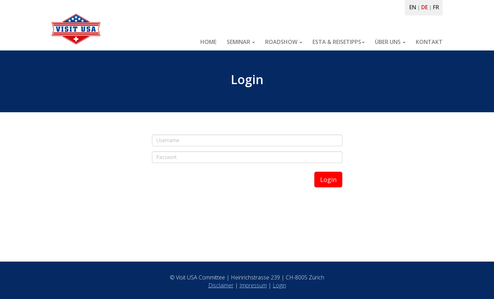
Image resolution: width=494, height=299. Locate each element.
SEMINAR (241, 42)
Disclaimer (221, 285)
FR (436, 7)
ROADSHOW (283, 42)
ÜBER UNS (390, 42)
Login (328, 179)
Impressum (253, 285)
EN (412, 7)
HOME (208, 42)
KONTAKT (429, 42)
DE (424, 7)
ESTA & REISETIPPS (339, 42)
